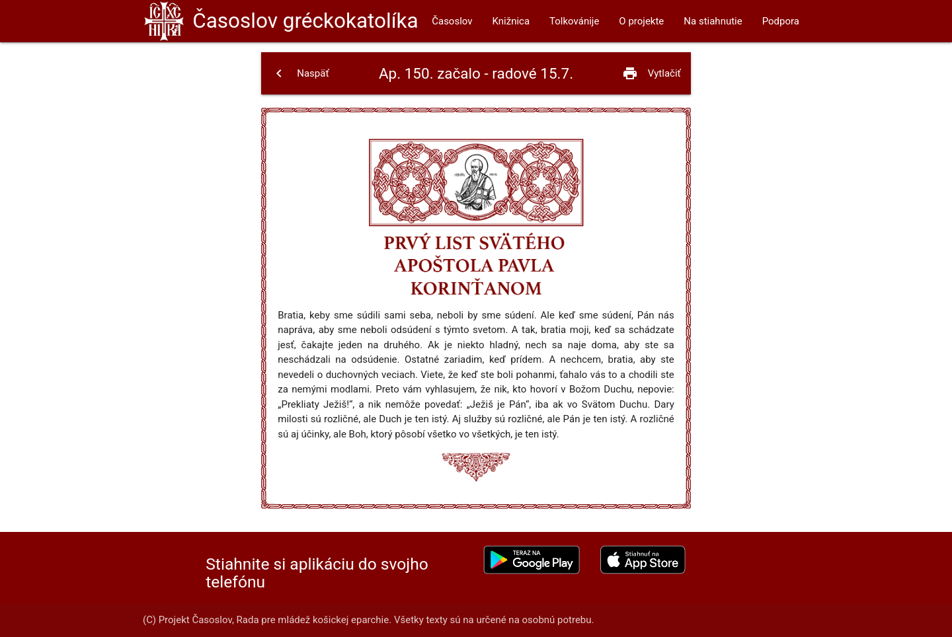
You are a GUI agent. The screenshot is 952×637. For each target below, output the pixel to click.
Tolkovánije (574, 21)
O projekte (641, 21)
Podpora (780, 21)
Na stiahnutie (713, 21)
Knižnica (511, 21)
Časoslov (305, 21)
